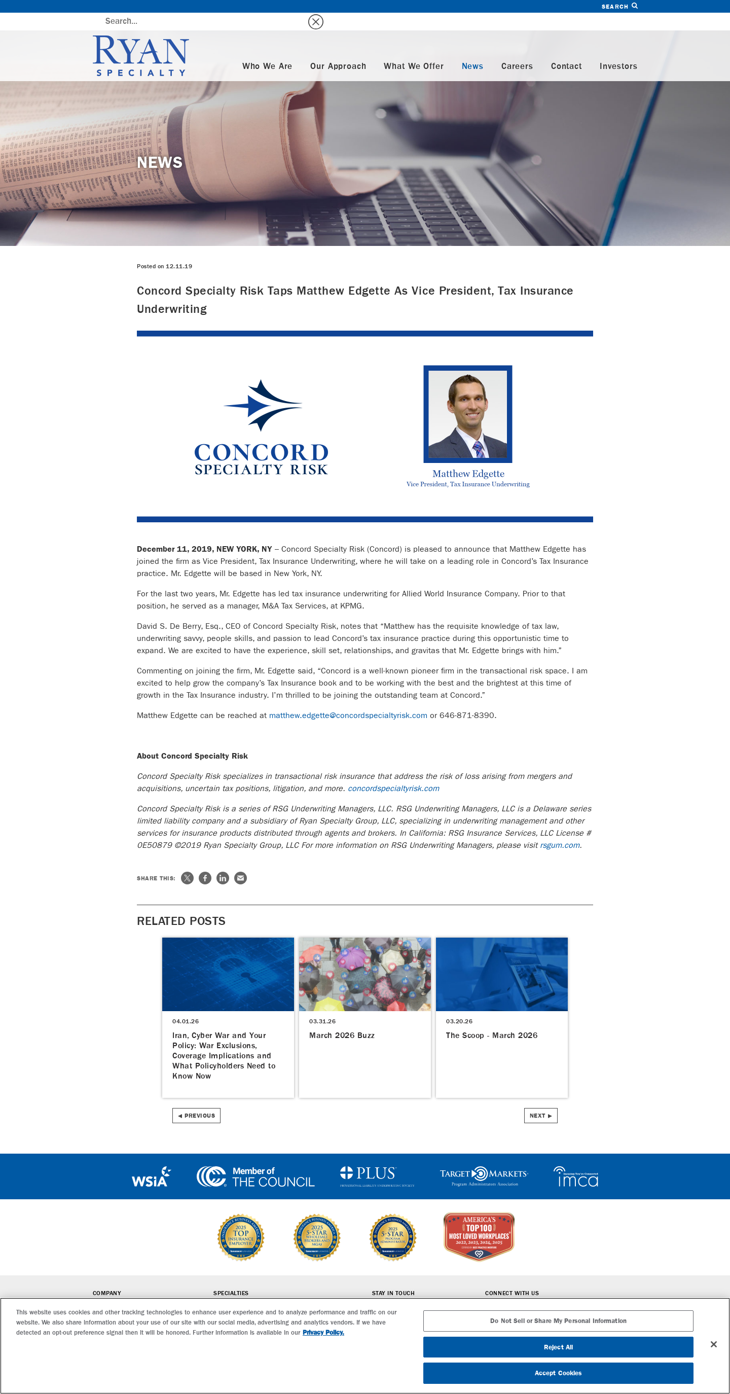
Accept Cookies (558, 1373)
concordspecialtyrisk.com (393, 770)
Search (619, 6)
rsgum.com (559, 827)
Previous (200, 1097)
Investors (619, 49)
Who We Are (267, 49)
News (473, 49)
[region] (365, 1346)
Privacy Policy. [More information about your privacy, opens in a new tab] (323, 1332)
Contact (566, 49)
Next (537, 1097)
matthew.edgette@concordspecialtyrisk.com (348, 697)
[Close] (714, 1344)
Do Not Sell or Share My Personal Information (558, 1321)
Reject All (558, 1347)
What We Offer (414, 49)
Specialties (231, 1276)
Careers (517, 49)
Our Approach (338, 49)
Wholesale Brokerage (248, 1290)
